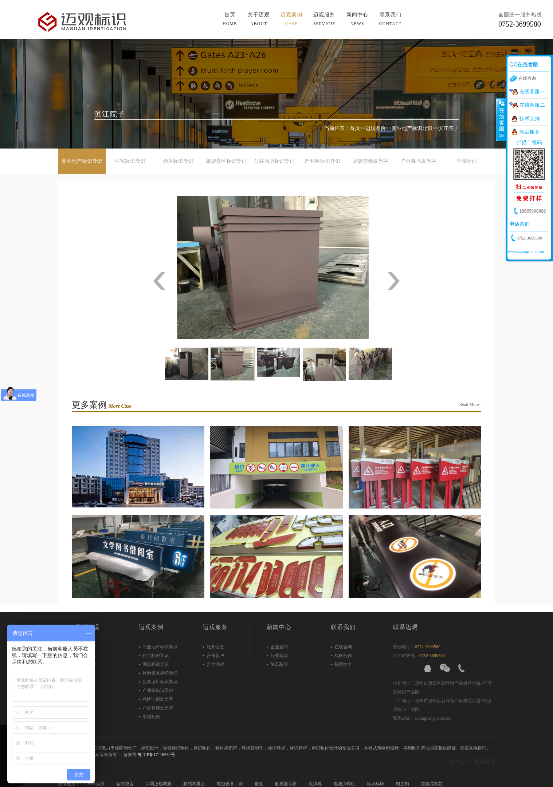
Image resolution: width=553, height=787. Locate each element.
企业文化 (87, 655)
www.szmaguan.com (526, 251)
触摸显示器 (286, 783)
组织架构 (87, 664)
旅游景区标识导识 (226, 161)
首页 (230, 19)
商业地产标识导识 (412, 128)
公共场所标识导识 (274, 161)
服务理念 (215, 646)
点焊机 (316, 783)
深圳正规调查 (159, 783)
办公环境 (87, 673)
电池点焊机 (344, 783)
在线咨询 (343, 646)
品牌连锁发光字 (370, 161)
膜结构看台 (194, 783)
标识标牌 (376, 783)
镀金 (259, 783)
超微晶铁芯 (432, 783)
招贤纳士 (343, 664)
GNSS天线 (95, 783)
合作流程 (215, 664)
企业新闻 (279, 646)
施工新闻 (279, 664)
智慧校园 (125, 783)
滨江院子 (448, 128)
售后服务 (529, 132)
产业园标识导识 (322, 161)
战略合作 (343, 655)
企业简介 (87, 646)
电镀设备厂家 (230, 783)
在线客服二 (532, 105)
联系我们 (390, 19)
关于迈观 (259, 19)
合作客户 (215, 655)
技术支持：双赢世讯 (472, 761)
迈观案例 (291, 19)
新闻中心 (357, 19)
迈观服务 (324, 19)
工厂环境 (87, 681)
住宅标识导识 (130, 161)
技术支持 (529, 118)
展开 (501, 119)
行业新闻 (279, 655)
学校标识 (466, 161)
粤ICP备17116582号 (156, 754)
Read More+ (470, 404)
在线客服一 (532, 91)
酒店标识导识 (178, 161)
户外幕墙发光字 (418, 161)
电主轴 (403, 783)
